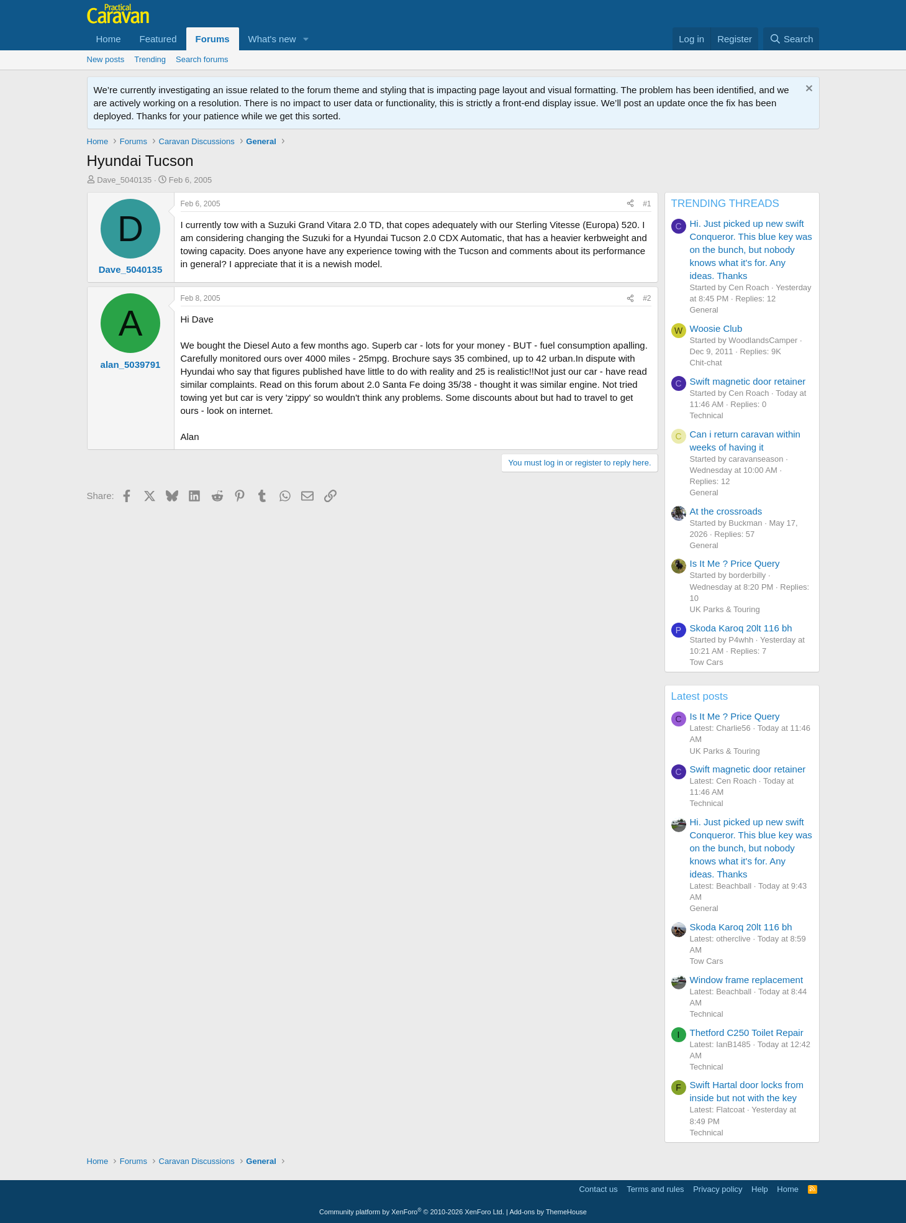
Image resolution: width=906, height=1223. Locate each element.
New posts (106, 59)
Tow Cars (706, 662)
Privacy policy (717, 1189)
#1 (647, 203)
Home (108, 39)
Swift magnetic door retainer (748, 381)
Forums (213, 39)
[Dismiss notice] (807, 89)
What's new (272, 39)
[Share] (630, 204)
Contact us (598, 1189)
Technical (706, 415)
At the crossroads (726, 511)
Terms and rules (655, 1189)
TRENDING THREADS (725, 203)
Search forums (202, 59)
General (704, 309)
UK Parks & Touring (725, 609)
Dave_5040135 (124, 180)
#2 (647, 298)
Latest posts (699, 696)
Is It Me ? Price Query (735, 563)
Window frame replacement (747, 979)
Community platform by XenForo (411, 1212)
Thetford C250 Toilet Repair (747, 1032)
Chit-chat (706, 362)
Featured (158, 39)
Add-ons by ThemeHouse (548, 1212)
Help (759, 1189)
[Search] (791, 38)
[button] (306, 38)
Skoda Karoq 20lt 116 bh (741, 628)
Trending (150, 59)
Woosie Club (716, 328)
